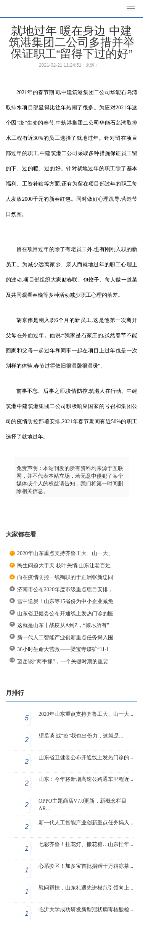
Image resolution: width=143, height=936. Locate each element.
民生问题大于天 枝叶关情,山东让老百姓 (64, 565)
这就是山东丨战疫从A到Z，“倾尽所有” (63, 625)
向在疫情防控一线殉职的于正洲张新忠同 (65, 577)
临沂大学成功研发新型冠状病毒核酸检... (86, 909)
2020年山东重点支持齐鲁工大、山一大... (86, 714)
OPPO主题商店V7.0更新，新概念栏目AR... (83, 804)
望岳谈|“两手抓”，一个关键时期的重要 (62, 661)
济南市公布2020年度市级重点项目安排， (65, 589)
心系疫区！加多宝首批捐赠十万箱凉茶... (86, 866)
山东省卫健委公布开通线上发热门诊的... (86, 757)
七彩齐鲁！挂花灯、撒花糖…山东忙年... (86, 844)
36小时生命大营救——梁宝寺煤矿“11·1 (63, 649)
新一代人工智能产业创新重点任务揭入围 (65, 637)
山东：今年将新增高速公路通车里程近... (86, 779)
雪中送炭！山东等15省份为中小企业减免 (65, 601)
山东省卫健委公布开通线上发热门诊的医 (65, 613)
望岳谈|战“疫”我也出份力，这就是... (81, 736)
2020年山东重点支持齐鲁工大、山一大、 (65, 553)
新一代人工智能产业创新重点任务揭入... (86, 823)
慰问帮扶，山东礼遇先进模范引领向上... (86, 888)
